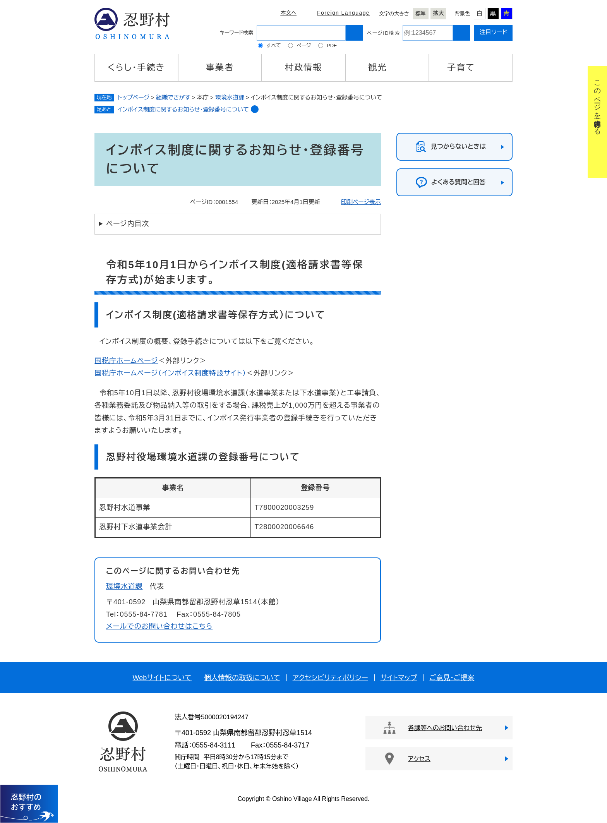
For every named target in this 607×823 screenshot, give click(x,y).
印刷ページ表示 (361, 202)
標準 (421, 14)
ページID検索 (383, 33)
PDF (332, 45)
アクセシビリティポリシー (330, 678)
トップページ (133, 97)
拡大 (438, 13)
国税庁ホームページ (126, 361)
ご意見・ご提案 (451, 678)
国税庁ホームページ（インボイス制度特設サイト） (170, 373)
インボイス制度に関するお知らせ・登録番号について (183, 109)
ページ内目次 (127, 224)
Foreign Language (343, 13)
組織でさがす (173, 97)
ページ (304, 45)
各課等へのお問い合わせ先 (445, 728)
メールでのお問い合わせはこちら (159, 626)
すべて (273, 45)
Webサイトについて (162, 678)
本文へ (288, 13)
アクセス (419, 759)
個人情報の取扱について (242, 678)
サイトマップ (399, 678)
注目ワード (493, 32)
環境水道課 (229, 97)
